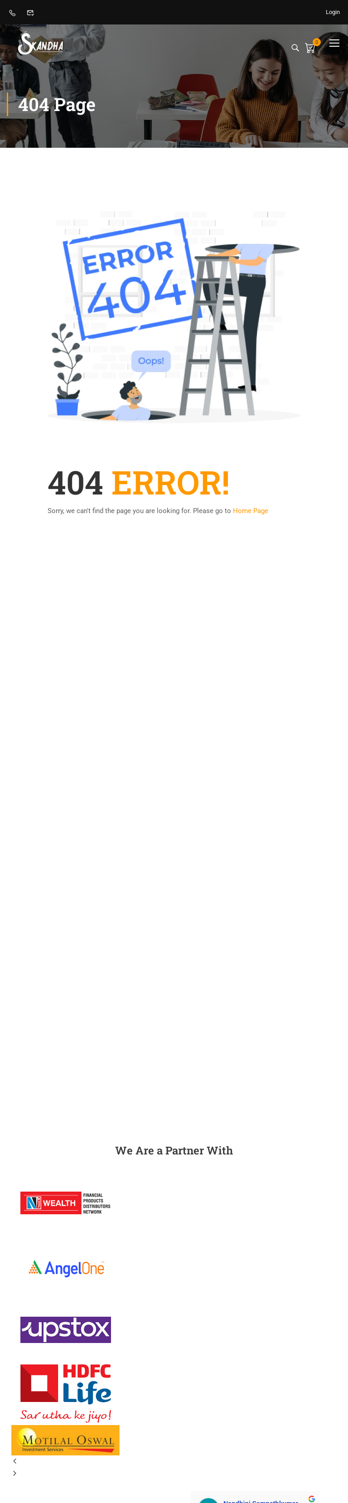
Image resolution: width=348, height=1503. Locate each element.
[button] (174, 1461)
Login (333, 12)
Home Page (250, 511)
